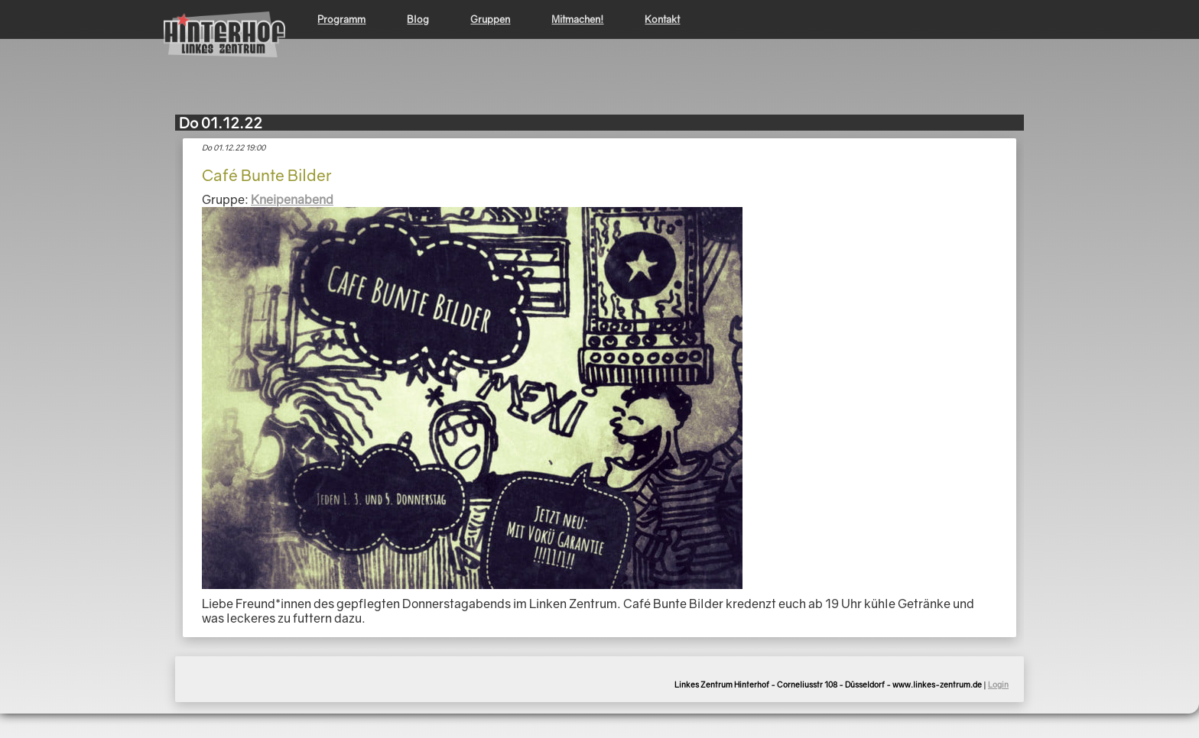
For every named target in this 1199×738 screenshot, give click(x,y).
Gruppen (490, 19)
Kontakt (662, 19)
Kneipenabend (292, 199)
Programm (341, 19)
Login (998, 684)
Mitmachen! (577, 19)
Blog (418, 19)
